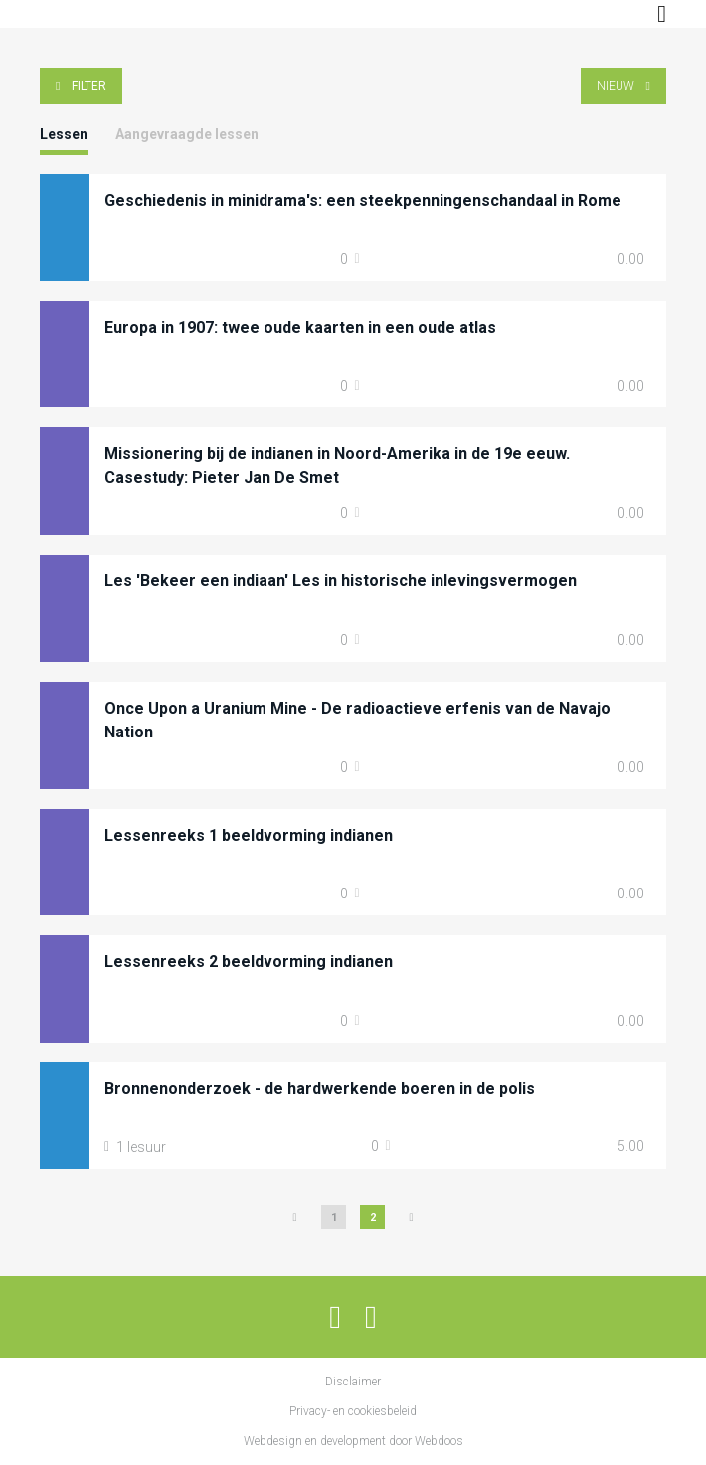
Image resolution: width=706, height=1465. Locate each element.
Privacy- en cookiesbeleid (353, 1411)
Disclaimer (353, 1381)
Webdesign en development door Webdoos (353, 1441)
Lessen (64, 134)
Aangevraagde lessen (187, 134)
